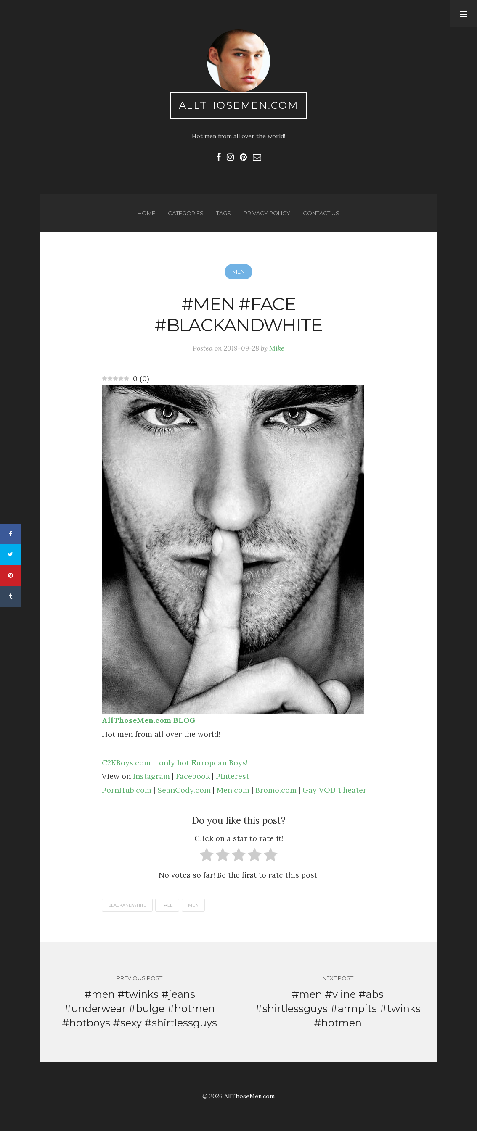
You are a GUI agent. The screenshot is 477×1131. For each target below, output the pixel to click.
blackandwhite (127, 905)
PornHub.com (126, 790)
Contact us (321, 213)
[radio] (207, 857)
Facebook (193, 776)
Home (146, 213)
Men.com (233, 790)
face (167, 905)
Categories (186, 213)
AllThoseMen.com (239, 105)
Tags (223, 213)
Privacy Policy (267, 213)
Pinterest (232, 776)
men (193, 905)
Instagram (151, 776)
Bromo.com (276, 790)
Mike (276, 348)
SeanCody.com (184, 790)
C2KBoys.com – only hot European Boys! (175, 762)
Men (238, 271)
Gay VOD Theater (334, 790)
